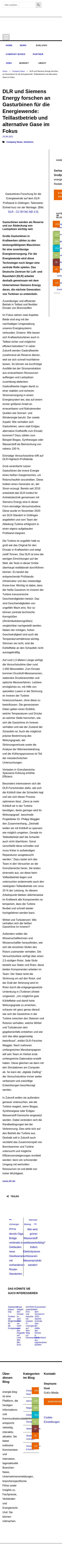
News (23, 45)
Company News (18, 71)
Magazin (30, 1408)
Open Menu (6, 37)
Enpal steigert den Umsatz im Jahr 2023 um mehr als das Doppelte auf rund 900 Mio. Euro (21, 1326)
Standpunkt (31, 1422)
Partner (38, 54)
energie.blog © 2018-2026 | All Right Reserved (22, 1547)
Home (9, 45)
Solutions (28, 142)
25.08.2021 (7, 136)
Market (24, 63)
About (42, 63)
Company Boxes (15, 54)
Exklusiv (41, 45)
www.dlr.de (8, 1181)
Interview (30, 1401)
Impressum (42, 1551)
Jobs (9, 63)
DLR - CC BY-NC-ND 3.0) (23, 211)
